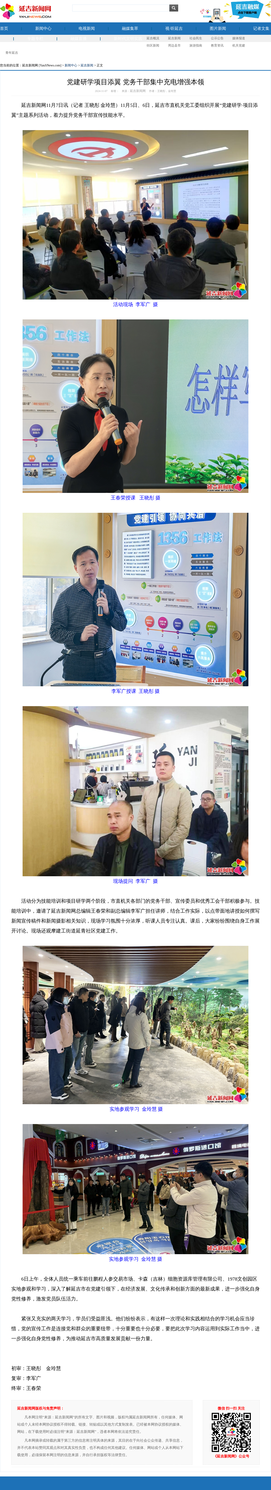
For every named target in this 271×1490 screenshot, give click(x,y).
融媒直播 (78, 38)
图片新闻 (218, 28)
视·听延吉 (174, 28)
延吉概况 (153, 38)
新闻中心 (43, 28)
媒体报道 (238, 38)
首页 (4, 28)
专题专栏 (35, 38)
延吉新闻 (174, 38)
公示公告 (217, 38)
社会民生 (195, 38)
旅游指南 (195, 45)
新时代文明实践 (128, 38)
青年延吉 (11, 52)
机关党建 (238, 45)
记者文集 (261, 28)
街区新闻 (153, 45)
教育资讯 (217, 45)
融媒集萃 (130, 28)
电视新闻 (87, 28)
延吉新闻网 (138, 91)
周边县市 (174, 45)
